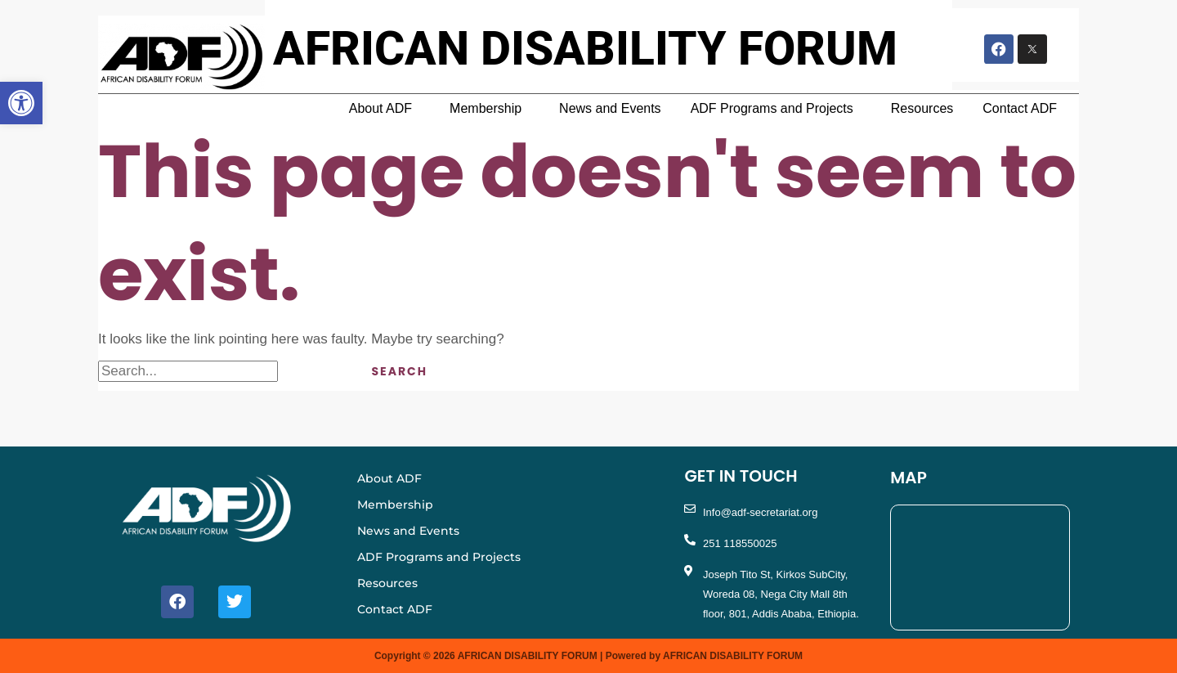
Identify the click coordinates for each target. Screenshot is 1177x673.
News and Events (610, 108)
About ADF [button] (380, 108)
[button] (384, 108)
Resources (922, 108)
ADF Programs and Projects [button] (772, 108)
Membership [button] (485, 108)
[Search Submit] (310, 371)
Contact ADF (1019, 108)
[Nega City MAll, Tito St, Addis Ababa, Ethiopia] (980, 567)
